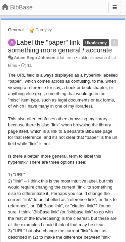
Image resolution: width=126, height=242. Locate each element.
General (16, 29)
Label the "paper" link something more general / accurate (60, 46)
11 (29, 65)
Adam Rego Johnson (34, 57)
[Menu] (114, 7)
